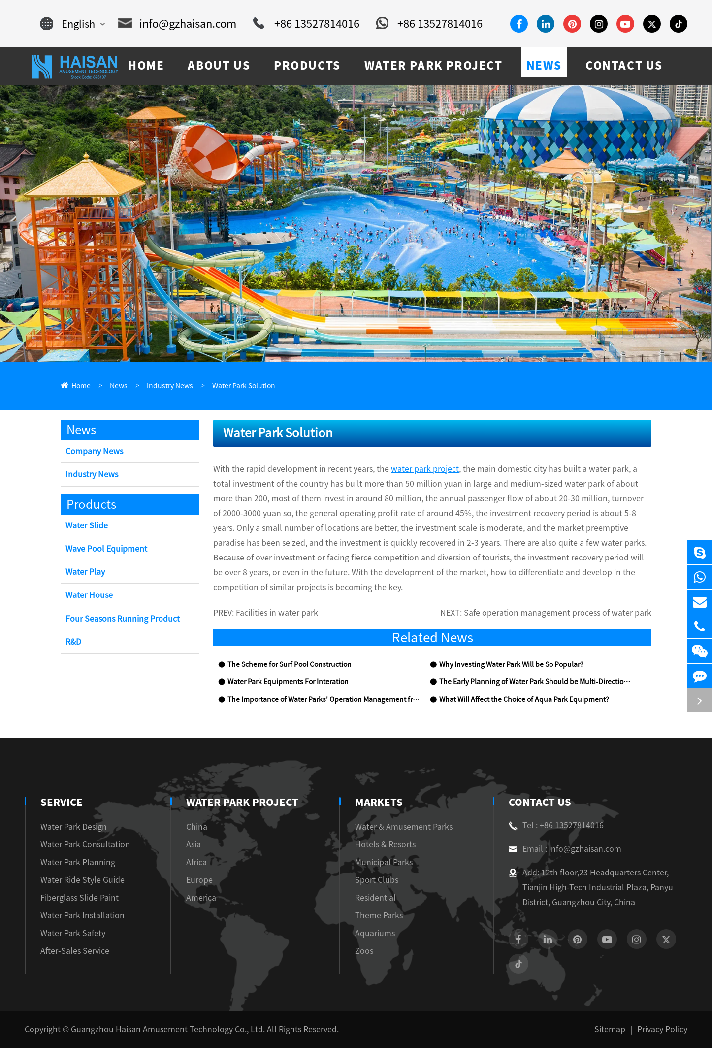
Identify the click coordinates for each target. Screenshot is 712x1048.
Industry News (170, 386)
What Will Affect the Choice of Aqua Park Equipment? (524, 699)
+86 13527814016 (306, 23)
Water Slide (86, 525)
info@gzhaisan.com (177, 23)
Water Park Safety (72, 933)
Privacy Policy (662, 1029)
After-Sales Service (74, 951)
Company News (94, 451)
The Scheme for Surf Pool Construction (289, 664)
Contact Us (540, 802)
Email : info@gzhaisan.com (565, 848)
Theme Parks (379, 915)
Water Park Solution (243, 386)
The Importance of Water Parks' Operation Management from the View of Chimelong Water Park (323, 699)
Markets (379, 802)
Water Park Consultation (85, 844)
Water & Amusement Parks (404, 827)
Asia (193, 844)
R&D (73, 642)
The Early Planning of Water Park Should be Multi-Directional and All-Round (535, 681)
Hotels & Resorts (385, 844)
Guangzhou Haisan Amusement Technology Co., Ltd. (168, 1029)
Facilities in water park (277, 613)
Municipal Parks (384, 862)
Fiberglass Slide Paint (79, 898)
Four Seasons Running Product (122, 619)
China (196, 827)
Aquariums (375, 933)
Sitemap (609, 1029)
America (201, 898)
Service (61, 802)
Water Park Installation (82, 915)
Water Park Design (73, 827)
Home (81, 386)
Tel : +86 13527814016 (556, 825)
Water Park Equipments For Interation (288, 681)
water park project (425, 469)
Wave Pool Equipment (106, 549)
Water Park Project (242, 802)
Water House (89, 595)
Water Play (85, 572)
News (119, 386)
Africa (196, 862)
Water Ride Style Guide (82, 880)
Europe (199, 880)
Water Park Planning (77, 862)
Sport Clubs (376, 880)
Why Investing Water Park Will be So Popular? (511, 664)
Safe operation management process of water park (557, 613)
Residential (375, 898)
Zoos (364, 951)
